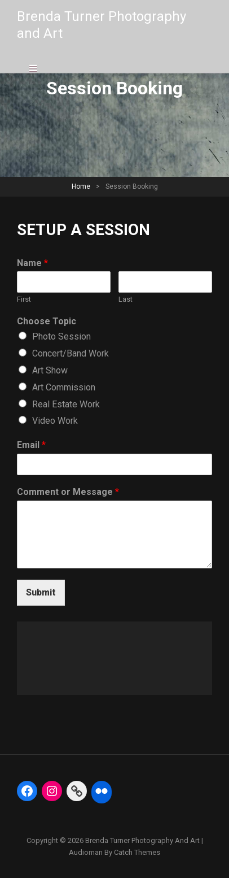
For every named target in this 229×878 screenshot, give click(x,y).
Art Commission (63, 387)
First (24, 299)
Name (32, 263)
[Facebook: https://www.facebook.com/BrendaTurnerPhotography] (27, 791)
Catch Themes (137, 852)
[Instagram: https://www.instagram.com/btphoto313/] (52, 791)
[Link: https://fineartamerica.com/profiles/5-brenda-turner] (77, 791)
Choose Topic (46, 321)
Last (125, 299)
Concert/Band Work (70, 353)
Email (31, 445)
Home (81, 186)
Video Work (55, 420)
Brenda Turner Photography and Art (142, 840)
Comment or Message (68, 491)
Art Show (50, 370)
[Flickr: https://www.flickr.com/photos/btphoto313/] (101, 791)
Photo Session (61, 336)
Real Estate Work (66, 404)
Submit (41, 592)
